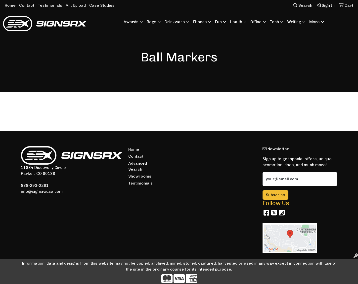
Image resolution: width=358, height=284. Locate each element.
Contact (26, 5)
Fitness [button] (200, 21)
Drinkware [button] (175, 21)
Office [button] (256, 21)
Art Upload (76, 5)
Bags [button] (151, 21)
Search (302, 5)
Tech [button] (274, 21)
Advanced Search (137, 166)
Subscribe (275, 194)
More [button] (314, 21)
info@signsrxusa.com (42, 191)
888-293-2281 (35, 185)
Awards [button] (131, 21)
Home (10, 5)
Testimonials (50, 5)
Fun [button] (218, 21)
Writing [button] (294, 21)
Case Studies (102, 5)
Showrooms (139, 176)
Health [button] (236, 21)
